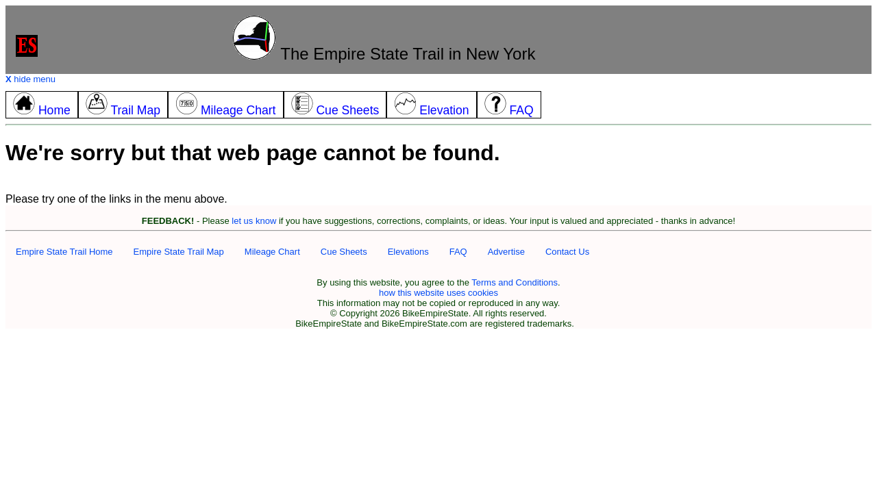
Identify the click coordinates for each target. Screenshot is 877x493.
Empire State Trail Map (179, 251)
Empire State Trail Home (64, 251)
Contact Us (567, 251)
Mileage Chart (272, 251)
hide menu (30, 79)
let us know (254, 221)
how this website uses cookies (438, 293)
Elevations (408, 251)
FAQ (458, 251)
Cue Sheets (344, 251)
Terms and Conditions (514, 282)
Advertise (506, 251)
